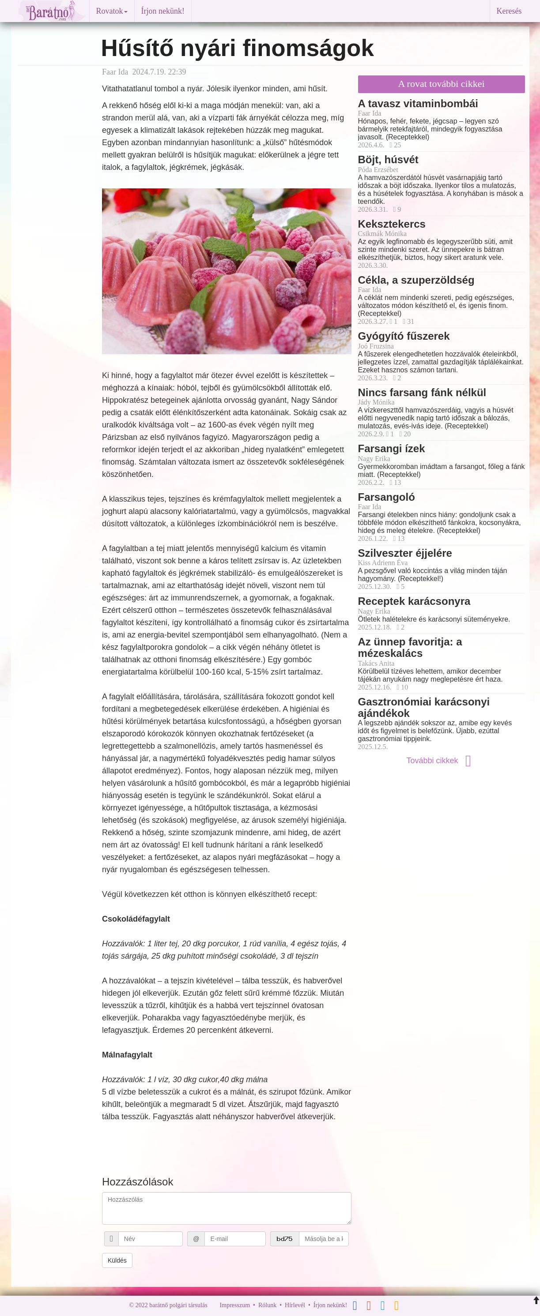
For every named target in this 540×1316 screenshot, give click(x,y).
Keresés (509, 11)
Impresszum (235, 1305)
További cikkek (441, 760)
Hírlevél (295, 1305)
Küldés (117, 1260)
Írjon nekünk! (163, 11)
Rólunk (267, 1305)
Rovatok (112, 11)
